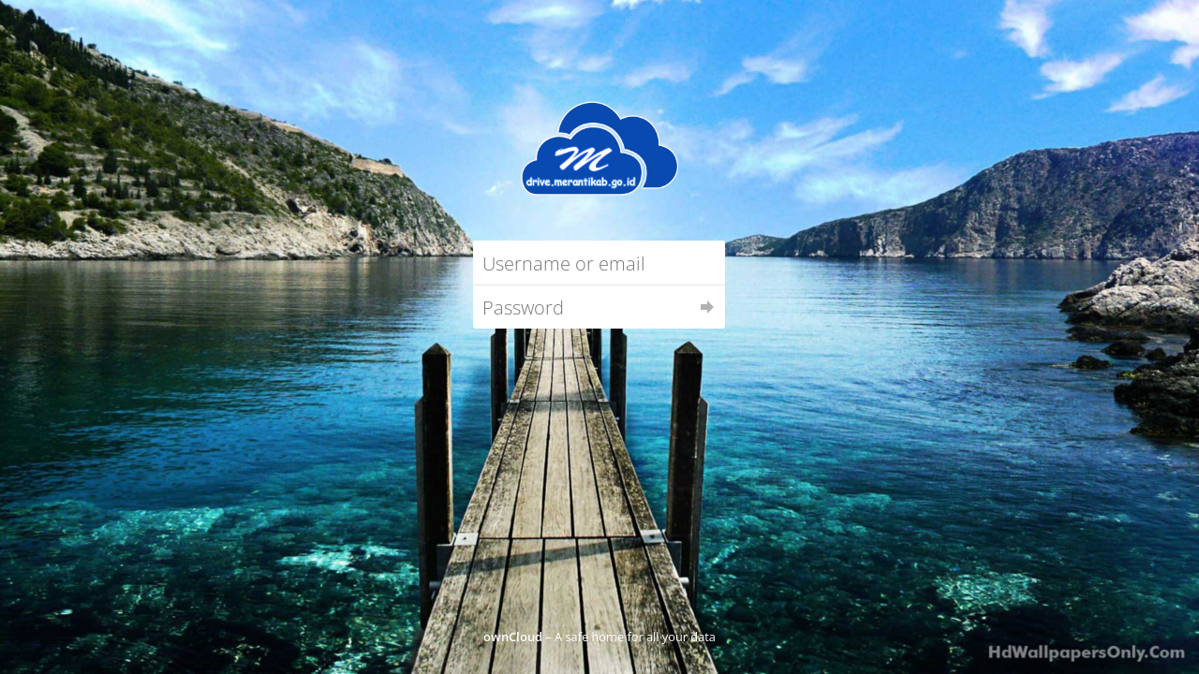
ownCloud (512, 636)
